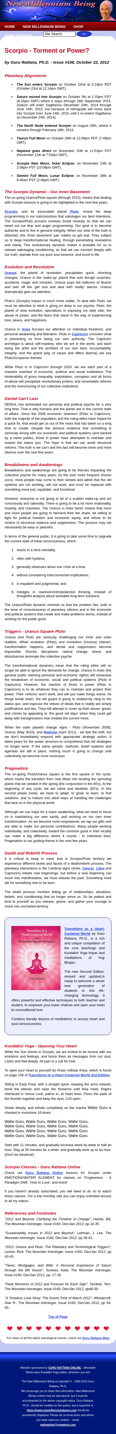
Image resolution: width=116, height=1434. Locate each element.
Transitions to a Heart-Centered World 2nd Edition (69, 1075)
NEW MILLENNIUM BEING (44, 27)
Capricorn (80, 334)
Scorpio (11, 211)
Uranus (10, 273)
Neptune (50, 732)
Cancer (88, 868)
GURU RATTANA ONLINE (64, 1367)
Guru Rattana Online (44, 1173)
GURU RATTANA (18, 35)
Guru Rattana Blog (96, 1338)
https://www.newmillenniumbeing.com (52, 1410)
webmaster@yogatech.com (58, 1424)
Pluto (74, 211)
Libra (100, 868)
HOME (10, 27)
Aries (26, 329)
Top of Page (58, 1317)
